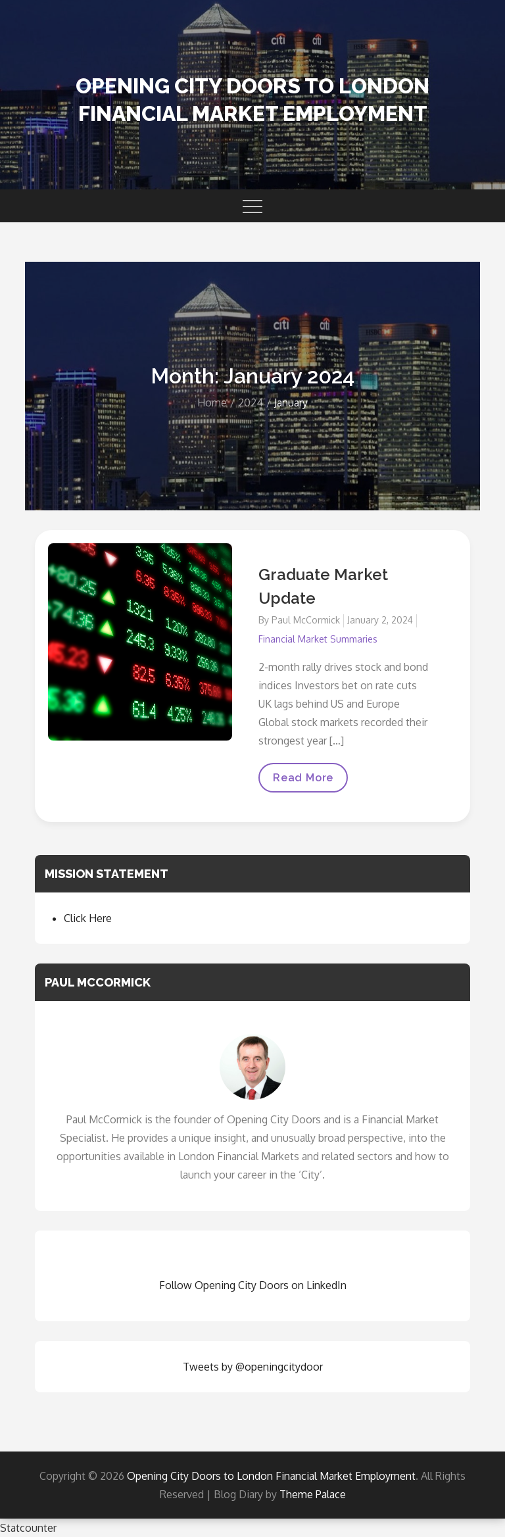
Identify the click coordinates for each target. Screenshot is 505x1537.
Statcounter (28, 1527)
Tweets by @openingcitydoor (253, 1366)
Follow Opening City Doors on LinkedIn (253, 1285)
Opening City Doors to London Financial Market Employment (271, 1475)
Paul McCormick (306, 619)
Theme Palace (312, 1494)
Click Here (88, 918)
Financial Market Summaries (317, 639)
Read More (303, 782)
